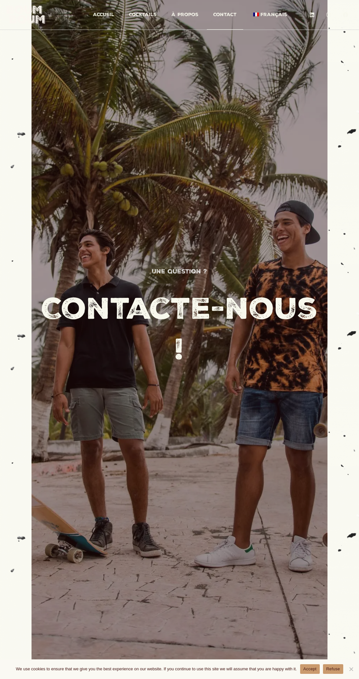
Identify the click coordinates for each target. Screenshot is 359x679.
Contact (225, 14)
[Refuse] (351, 669)
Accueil (103, 14)
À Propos (184, 14)
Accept (310, 668)
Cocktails (143, 14)
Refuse (333, 668)
